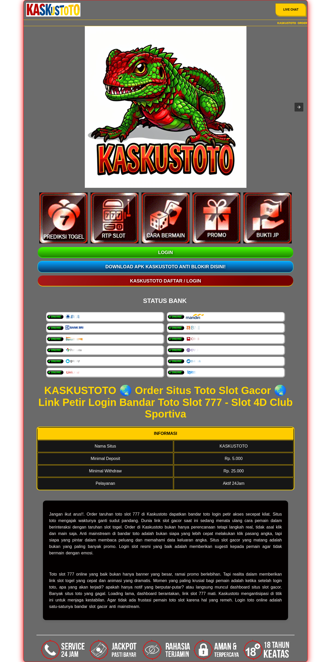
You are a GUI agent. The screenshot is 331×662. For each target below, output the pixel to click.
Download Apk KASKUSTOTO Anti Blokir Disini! (166, 266)
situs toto (73, 593)
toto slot (177, 600)
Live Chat (291, 9)
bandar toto (128, 533)
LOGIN (165, 252)
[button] (299, 107)
